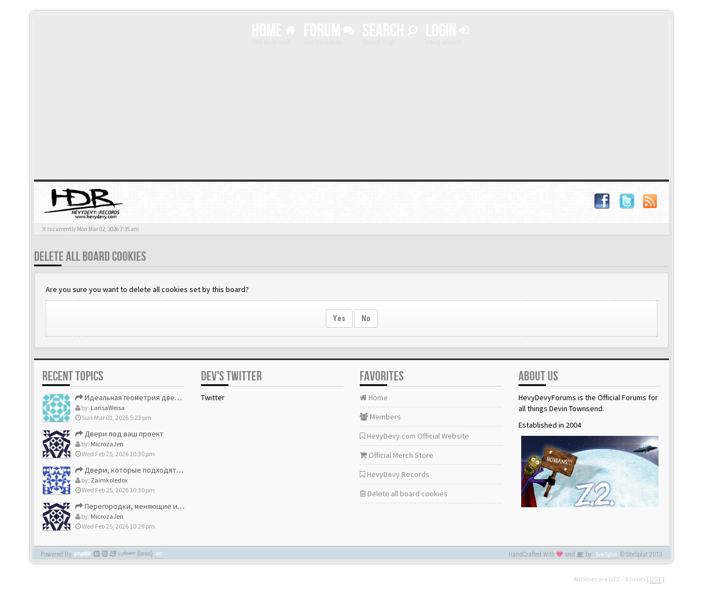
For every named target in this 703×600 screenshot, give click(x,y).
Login (447, 31)
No (366, 318)
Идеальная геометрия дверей (131, 397)
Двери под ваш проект (119, 434)
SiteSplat (606, 554)
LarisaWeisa (108, 407)
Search (389, 31)
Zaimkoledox (109, 480)
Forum (329, 31)
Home (273, 31)
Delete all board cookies (404, 493)
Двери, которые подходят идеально (143, 470)
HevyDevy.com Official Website (414, 436)
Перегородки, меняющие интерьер (141, 506)
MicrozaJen (107, 444)
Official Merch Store (396, 455)
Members (380, 417)
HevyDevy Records (394, 474)
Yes (339, 318)
